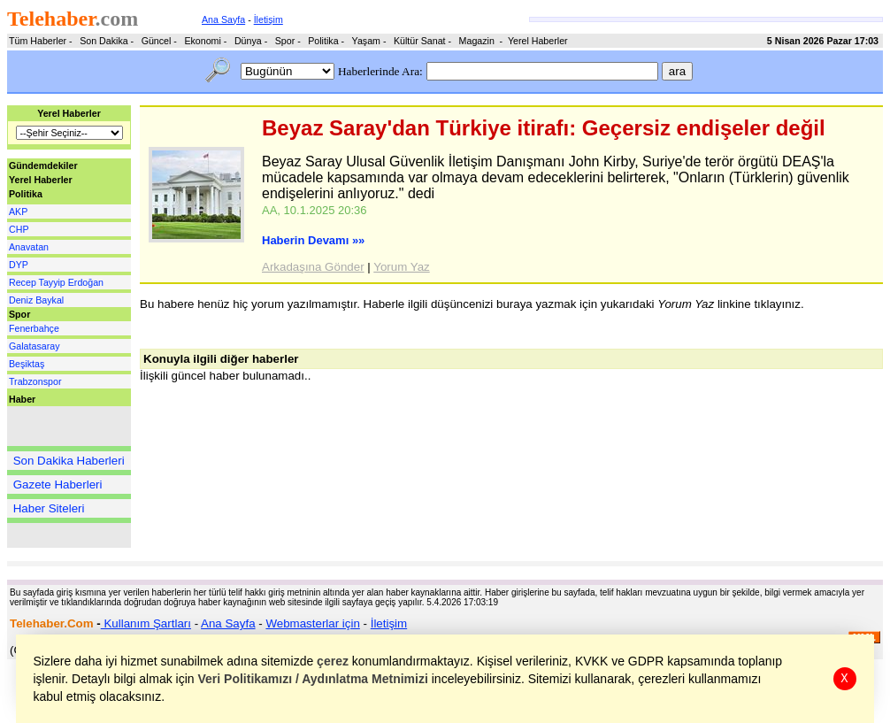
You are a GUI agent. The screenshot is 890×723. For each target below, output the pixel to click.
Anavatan (29, 247)
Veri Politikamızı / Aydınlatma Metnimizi (313, 679)
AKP (18, 211)
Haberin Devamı (313, 240)
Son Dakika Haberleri (69, 460)
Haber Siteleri (49, 508)
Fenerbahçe (34, 328)
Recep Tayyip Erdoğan (56, 282)
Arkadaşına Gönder (313, 266)
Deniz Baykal (36, 300)
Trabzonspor (35, 381)
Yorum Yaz (401, 266)
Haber (22, 399)
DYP (18, 264)
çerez (333, 661)
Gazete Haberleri (58, 484)
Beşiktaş (26, 363)
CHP (19, 229)
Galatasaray (34, 346)
